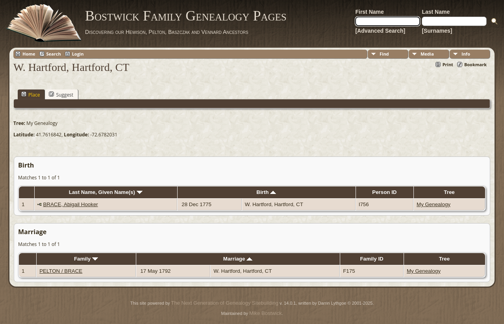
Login (78, 54)
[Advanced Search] (380, 31)
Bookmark (475, 64)
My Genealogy (433, 204)
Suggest (61, 94)
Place (30, 94)
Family (86, 259)
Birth (266, 192)
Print (448, 64)
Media (427, 54)
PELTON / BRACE (60, 271)
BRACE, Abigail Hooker (70, 204)
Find (384, 54)
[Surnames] (437, 31)
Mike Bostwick (265, 313)
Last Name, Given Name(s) (106, 192)
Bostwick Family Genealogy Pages (186, 16)
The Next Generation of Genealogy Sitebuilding (224, 303)
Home (28, 54)
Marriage (237, 259)
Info (465, 54)
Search (53, 54)
